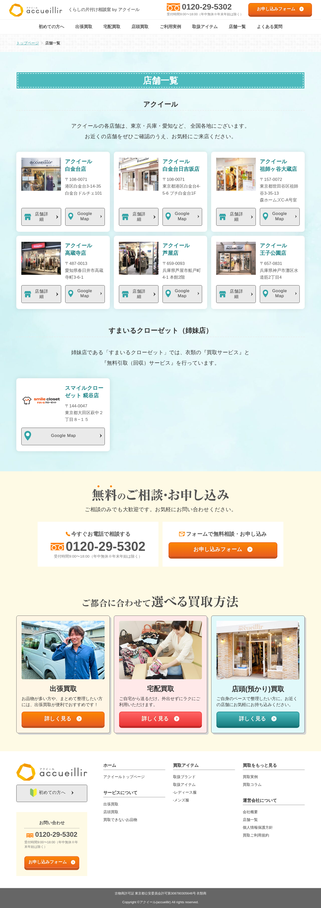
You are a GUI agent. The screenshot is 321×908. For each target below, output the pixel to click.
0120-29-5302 (207, 6)
